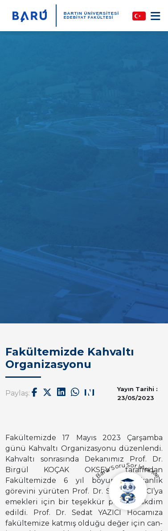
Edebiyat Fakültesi (89, 17)
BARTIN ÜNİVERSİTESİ (91, 13)
